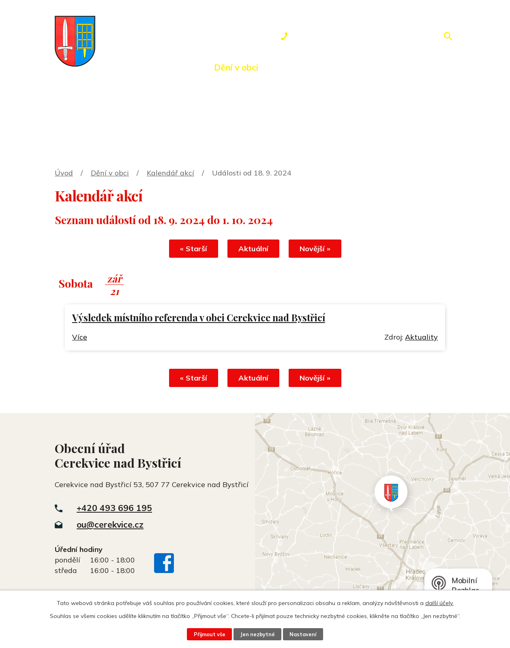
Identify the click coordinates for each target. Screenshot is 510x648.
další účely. (439, 603)
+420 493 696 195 (114, 508)
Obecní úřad (170, 67)
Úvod (115, 67)
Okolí (287, 67)
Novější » (315, 248)
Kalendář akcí (170, 173)
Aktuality (421, 337)
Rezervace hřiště (351, 67)
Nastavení (302, 634)
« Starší (193, 248)
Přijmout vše (209, 634)
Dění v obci (236, 67)
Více (79, 337)
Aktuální (253, 248)
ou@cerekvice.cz (110, 524)
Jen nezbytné (257, 634)
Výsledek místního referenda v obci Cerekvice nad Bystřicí (198, 317)
